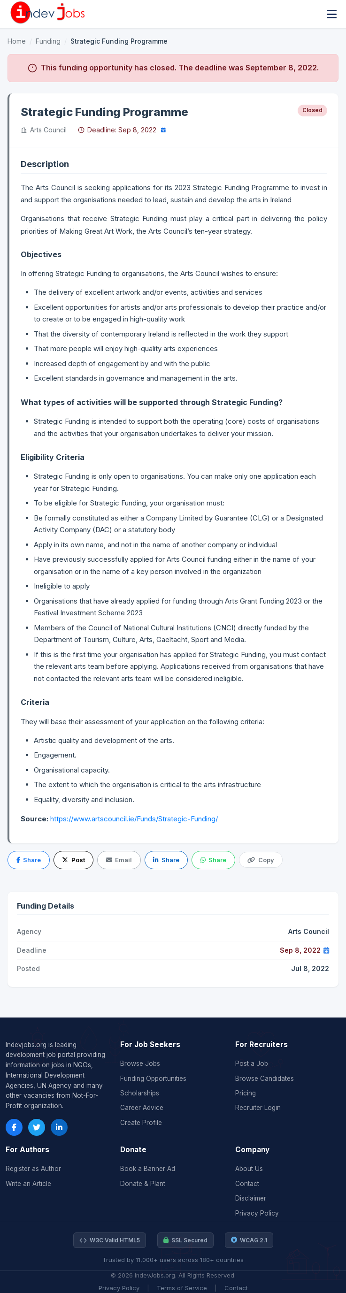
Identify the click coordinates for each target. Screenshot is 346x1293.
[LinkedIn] (59, 1127)
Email (119, 860)
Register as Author (33, 1168)
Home (17, 41)
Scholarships (139, 1093)
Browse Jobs (140, 1063)
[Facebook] (14, 1127)
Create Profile (141, 1122)
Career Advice (141, 1107)
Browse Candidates (264, 1078)
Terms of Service (182, 1288)
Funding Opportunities (153, 1078)
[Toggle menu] (331, 14)
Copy (260, 860)
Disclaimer (250, 1198)
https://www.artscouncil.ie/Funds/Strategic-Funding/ (134, 818)
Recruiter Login (258, 1107)
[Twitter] (36, 1127)
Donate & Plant (142, 1183)
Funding (48, 41)
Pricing (245, 1093)
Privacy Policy (257, 1213)
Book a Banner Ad (147, 1168)
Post (73, 860)
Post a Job (251, 1063)
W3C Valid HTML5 (109, 1240)
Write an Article (28, 1183)
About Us (249, 1168)
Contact (247, 1183)
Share (28, 860)
